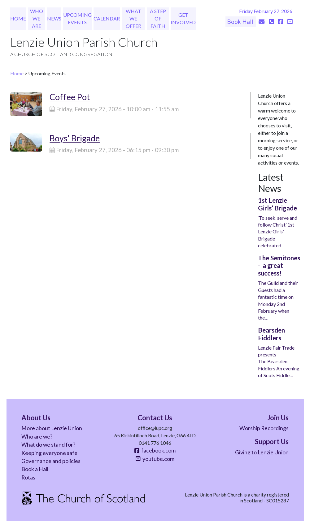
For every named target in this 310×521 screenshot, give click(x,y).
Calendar (107, 18)
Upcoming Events (77, 18)
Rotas (28, 477)
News (54, 18)
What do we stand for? (48, 444)
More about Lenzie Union (51, 428)
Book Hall (240, 21)
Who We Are (36, 18)
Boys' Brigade (75, 138)
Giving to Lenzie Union (262, 452)
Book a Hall (34, 469)
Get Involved (183, 18)
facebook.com (154, 450)
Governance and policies (51, 461)
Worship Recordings (264, 428)
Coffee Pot (70, 97)
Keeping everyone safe (49, 453)
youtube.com (155, 459)
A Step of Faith (158, 18)
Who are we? (36, 436)
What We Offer (133, 18)
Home (18, 18)
